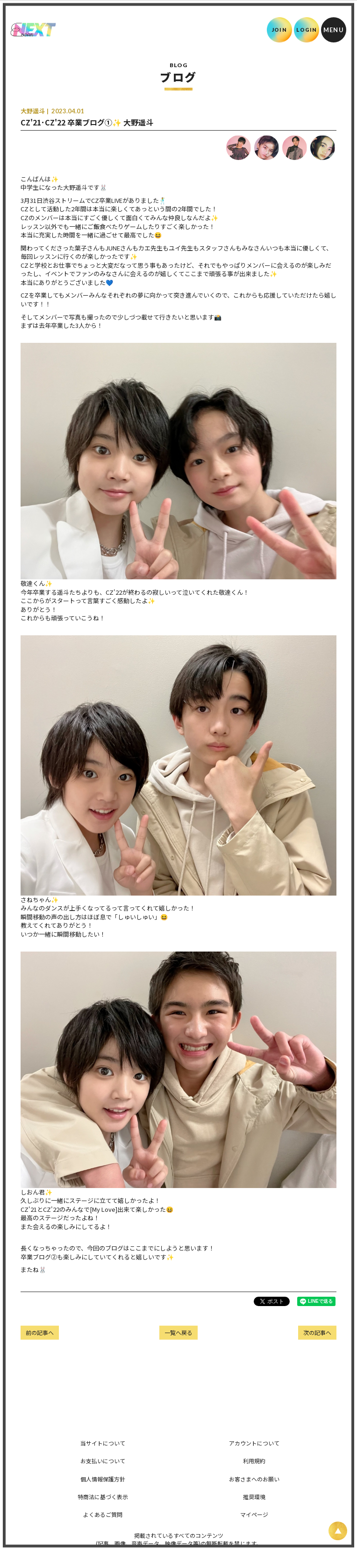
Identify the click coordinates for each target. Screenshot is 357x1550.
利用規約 (254, 1461)
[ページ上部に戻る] (337, 1531)
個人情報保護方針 (102, 1479)
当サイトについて (102, 1443)
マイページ (254, 1514)
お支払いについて (102, 1461)
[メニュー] (333, 29)
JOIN (279, 30)
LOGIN (306, 30)
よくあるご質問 (102, 1514)
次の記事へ (317, 1332)
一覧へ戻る (178, 1332)
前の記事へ (40, 1332)
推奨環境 (254, 1497)
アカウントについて (254, 1443)
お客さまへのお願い (254, 1479)
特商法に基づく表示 (103, 1497)
